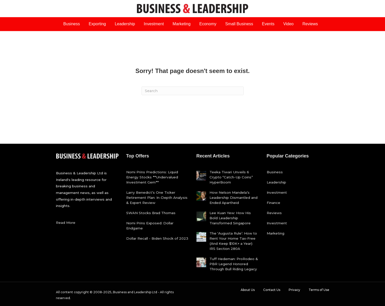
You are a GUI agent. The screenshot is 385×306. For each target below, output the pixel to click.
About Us (248, 290)
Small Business (239, 24)
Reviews (310, 24)
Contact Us (271, 290)
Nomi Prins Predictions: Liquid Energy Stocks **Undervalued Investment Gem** (152, 177)
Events (268, 24)
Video (288, 24)
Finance (273, 203)
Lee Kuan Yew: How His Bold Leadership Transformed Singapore (230, 218)
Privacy (294, 290)
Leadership (125, 24)
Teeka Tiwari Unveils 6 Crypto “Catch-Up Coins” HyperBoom (231, 177)
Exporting (97, 24)
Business (71, 24)
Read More (65, 223)
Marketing (182, 24)
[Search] (193, 91)
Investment (154, 24)
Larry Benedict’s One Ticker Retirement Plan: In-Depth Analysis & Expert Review (157, 197)
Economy (207, 24)
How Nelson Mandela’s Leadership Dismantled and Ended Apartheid (233, 197)
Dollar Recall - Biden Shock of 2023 (157, 238)
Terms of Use (319, 290)
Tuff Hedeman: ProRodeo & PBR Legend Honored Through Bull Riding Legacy (233, 264)
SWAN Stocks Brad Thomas (151, 213)
